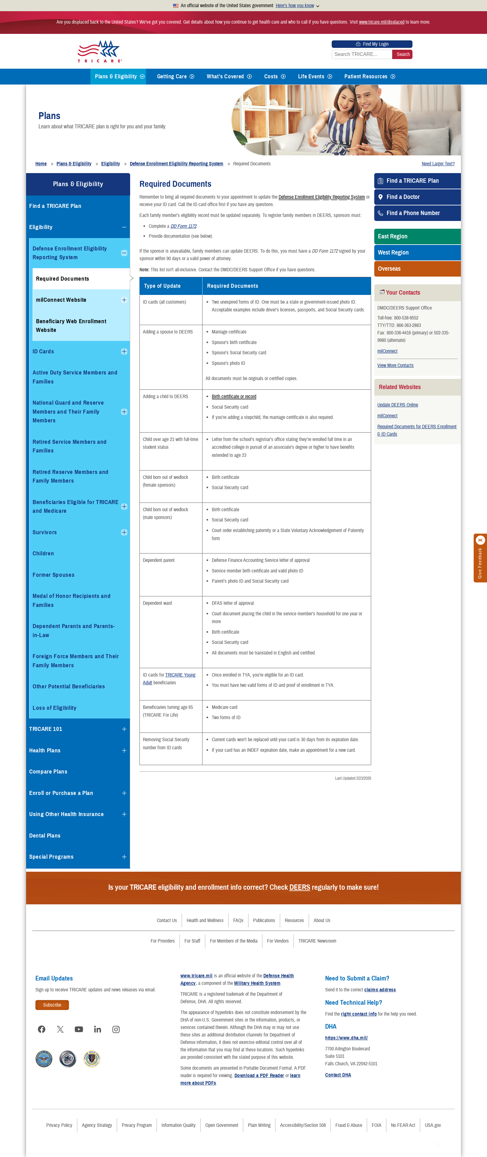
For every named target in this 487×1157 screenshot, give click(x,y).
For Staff (192, 941)
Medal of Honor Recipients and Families (72, 600)
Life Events (311, 76)
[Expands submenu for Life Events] (330, 77)
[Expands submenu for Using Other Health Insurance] (124, 814)
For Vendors (278, 941)
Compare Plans (48, 771)
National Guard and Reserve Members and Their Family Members (68, 411)
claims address (380, 990)
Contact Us (167, 920)
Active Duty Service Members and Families (75, 377)
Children (43, 553)
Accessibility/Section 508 (303, 1125)
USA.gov (433, 1125)
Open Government (221, 1125)
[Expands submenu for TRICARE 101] (124, 729)
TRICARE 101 (45, 728)
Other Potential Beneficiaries (69, 686)
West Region (393, 253)
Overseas (389, 269)
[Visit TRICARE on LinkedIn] (97, 1029)
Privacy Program (137, 1125)
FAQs (238, 920)
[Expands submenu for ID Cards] (124, 351)
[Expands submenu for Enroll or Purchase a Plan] (124, 793)
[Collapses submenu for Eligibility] (124, 227)
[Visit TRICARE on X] (60, 1029)
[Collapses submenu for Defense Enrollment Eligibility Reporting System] (124, 253)
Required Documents (62, 278)
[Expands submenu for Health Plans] (124, 750)
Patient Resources (366, 76)
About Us (322, 920)
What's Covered (225, 76)
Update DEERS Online (397, 405)
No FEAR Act (403, 1125)
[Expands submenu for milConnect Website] (124, 300)
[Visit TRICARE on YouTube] (79, 1029)
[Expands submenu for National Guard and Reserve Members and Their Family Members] (124, 412)
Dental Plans (45, 835)
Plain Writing (259, 1125)
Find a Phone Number (413, 213)
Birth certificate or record (234, 397)
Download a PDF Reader (259, 1075)
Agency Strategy (97, 1125)
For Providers (163, 941)
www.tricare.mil (196, 976)
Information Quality (179, 1125)
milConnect (387, 351)
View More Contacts (395, 365)
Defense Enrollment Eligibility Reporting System (322, 196)
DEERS (299, 887)
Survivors (45, 532)
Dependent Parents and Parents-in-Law (74, 630)
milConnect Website (61, 299)
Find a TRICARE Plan (413, 181)
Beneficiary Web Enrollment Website (71, 326)
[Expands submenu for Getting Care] (192, 77)
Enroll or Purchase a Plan (61, 793)
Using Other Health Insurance (66, 814)
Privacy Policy (59, 1125)
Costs (271, 76)
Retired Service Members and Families (70, 446)
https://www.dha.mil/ (346, 1038)
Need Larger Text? (438, 164)
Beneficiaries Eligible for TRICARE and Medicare (76, 506)
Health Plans (45, 750)
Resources (294, 920)
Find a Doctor (403, 197)
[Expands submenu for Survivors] (124, 532)
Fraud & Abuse (348, 1125)
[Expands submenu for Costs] (283, 77)
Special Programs (51, 856)
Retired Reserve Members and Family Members (71, 476)
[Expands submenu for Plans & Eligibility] (142, 77)
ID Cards (43, 351)
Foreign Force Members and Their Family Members (76, 661)
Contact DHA (338, 1075)
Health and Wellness (205, 920)
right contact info (359, 1014)
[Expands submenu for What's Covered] (249, 77)
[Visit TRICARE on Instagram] (116, 1029)
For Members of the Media (233, 941)
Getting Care (172, 76)
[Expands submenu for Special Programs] (124, 857)
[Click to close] (480, 540)
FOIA (376, 1125)
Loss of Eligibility (55, 707)
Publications (264, 920)
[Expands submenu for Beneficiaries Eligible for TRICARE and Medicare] (124, 506)
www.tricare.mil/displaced (381, 22)
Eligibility (40, 227)
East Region (392, 236)
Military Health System (257, 983)
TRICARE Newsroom (317, 941)
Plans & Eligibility (116, 76)
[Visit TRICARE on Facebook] (41, 1029)
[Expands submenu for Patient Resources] (393, 77)
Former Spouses (54, 574)
